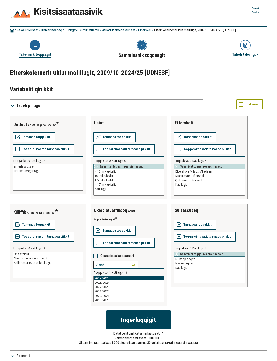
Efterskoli (144, 30)
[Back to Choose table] (35, 48)
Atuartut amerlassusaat (118, 30)
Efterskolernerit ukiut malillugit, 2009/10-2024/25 (195, 30)
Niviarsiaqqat (209, 263)
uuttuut (20, 124)
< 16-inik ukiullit (129, 171)
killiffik (19, 212)
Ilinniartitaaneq (51, 30)
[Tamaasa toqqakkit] (34, 137)
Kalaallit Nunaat (27, 30)
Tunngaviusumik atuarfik (82, 30)
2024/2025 (129, 278)
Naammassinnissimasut (48, 258)
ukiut (99, 122)
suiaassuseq (186, 210)
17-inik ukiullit (129, 180)
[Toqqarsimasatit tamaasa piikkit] (43, 149)
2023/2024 (129, 282)
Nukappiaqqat (209, 259)
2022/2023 (129, 287)
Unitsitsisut (48, 254)
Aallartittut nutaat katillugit (48, 263)
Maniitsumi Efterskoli (209, 176)
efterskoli (184, 122)
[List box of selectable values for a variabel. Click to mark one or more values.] (48, 177)
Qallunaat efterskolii (209, 180)
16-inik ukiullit (129, 176)
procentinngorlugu (48, 171)
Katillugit (129, 189)
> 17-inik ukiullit (129, 184)
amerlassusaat (48, 166)
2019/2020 (129, 300)
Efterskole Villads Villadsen (209, 171)
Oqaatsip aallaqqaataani (117, 255)
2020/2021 (129, 296)
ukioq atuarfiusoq (110, 210)
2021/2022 (129, 291)
